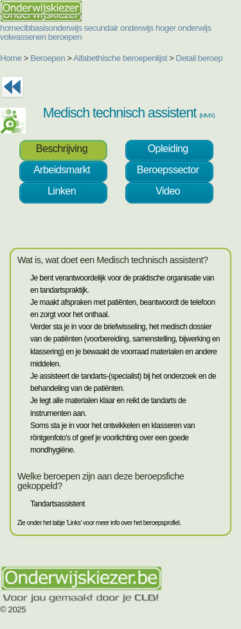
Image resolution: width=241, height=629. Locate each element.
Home (11, 58)
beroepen (65, 37)
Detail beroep (199, 58)
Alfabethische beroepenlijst (120, 58)
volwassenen (23, 37)
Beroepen (47, 58)
